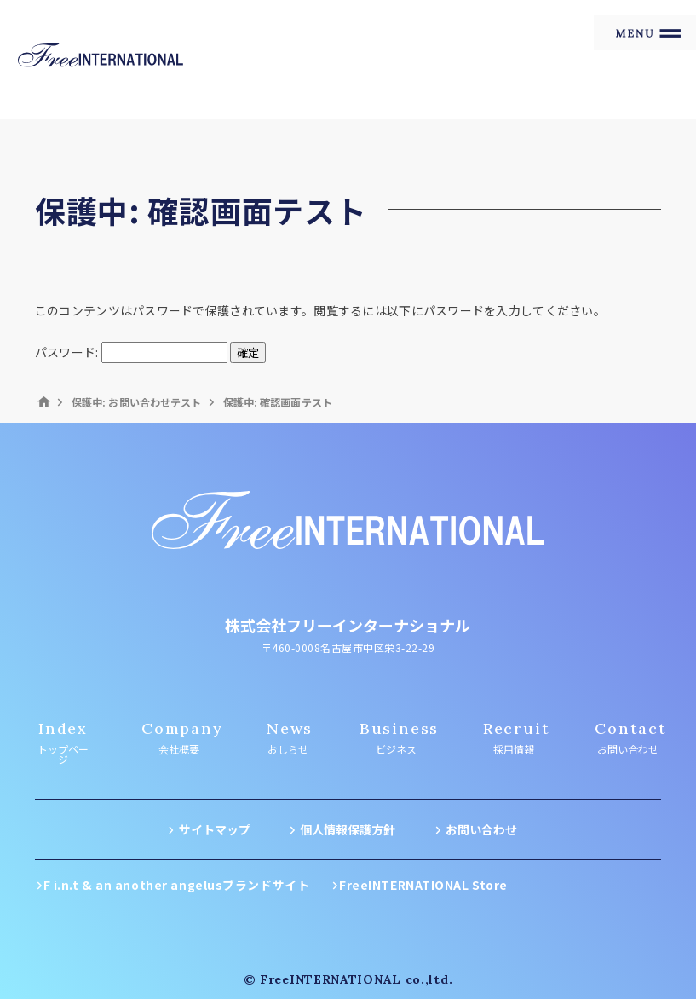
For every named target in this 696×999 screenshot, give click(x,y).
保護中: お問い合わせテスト (137, 402)
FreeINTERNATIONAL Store (423, 884)
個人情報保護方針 (347, 829)
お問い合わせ (481, 829)
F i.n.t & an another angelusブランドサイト (176, 884)
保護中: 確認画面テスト (277, 402)
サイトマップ (214, 829)
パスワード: (131, 352)
